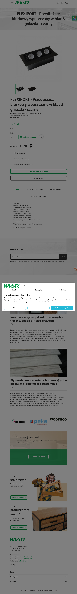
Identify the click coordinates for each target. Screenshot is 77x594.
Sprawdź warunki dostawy (38, 171)
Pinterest (31, 146)
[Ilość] (12, 137)
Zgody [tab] (14, 290)
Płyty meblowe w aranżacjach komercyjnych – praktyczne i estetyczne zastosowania (38, 382)
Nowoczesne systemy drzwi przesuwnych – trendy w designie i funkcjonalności (36, 319)
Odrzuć (15, 308)
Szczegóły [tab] (38, 290)
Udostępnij (20, 146)
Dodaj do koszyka (28, 137)
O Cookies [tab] (62, 290)
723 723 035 (28, 557)
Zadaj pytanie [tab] (55, 190)
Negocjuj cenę (38, 178)
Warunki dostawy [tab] (38, 197)
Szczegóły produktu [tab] (34, 190)
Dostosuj (38, 308)
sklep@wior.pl (23, 561)
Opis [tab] (17, 190)
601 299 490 (27, 559)
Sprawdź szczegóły (19, 497)
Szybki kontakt (38, 457)
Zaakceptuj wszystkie (62, 308)
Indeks (15, 228)
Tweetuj (26, 146)
